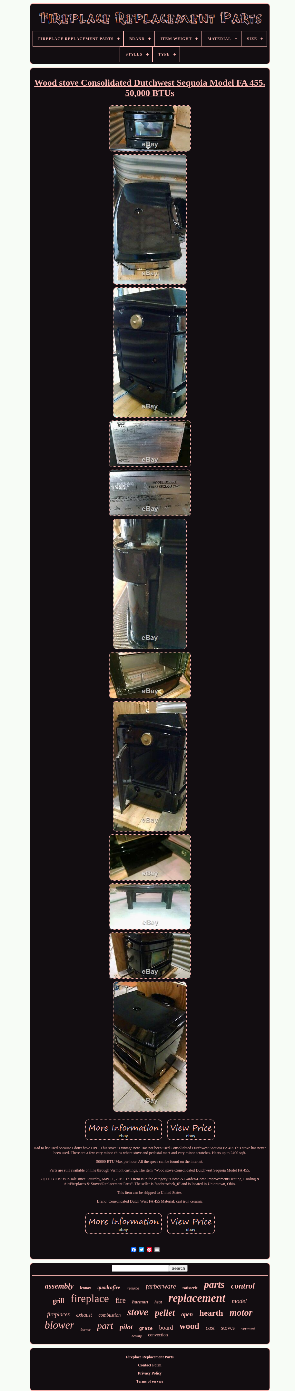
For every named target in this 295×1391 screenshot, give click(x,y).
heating (137, 1336)
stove (137, 1312)
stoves (228, 1328)
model (239, 1301)
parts (214, 1284)
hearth (211, 1313)
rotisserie (190, 1288)
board (166, 1327)
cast (210, 1328)
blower (59, 1325)
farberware (161, 1286)
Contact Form (149, 1365)
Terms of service (149, 1381)
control (243, 1285)
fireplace (90, 1298)
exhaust (84, 1315)
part (105, 1325)
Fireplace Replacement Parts (150, 1357)
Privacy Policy (150, 1373)
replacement (196, 1298)
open (187, 1314)
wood (190, 1326)
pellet (165, 1313)
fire (120, 1300)
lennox (85, 1288)
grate (145, 1328)
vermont (248, 1328)
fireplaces (58, 1314)
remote (132, 1288)
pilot (126, 1327)
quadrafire (108, 1287)
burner (86, 1329)
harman (140, 1301)
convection (158, 1335)
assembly (59, 1286)
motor (241, 1312)
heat (158, 1302)
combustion (109, 1315)
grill (58, 1300)
